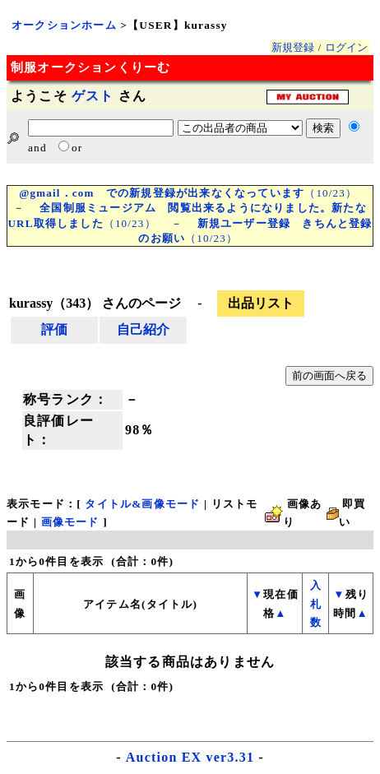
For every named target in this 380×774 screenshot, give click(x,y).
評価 (54, 329)
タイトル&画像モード (142, 504)
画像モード (70, 522)
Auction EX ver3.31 (190, 757)
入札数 (316, 603)
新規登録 (292, 47)
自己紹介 (143, 329)
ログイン (346, 47)
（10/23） (188, 193)
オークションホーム (64, 25)
